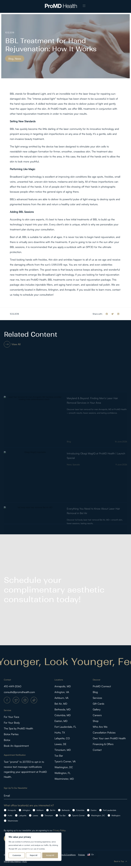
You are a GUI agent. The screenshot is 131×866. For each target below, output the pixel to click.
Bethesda (66, 810)
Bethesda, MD (62, 709)
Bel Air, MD (60, 703)
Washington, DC (63, 767)
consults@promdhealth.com (19, 692)
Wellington (115, 815)
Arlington (26, 810)
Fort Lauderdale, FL (65, 726)
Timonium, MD (62, 749)
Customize (17, 855)
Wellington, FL (62, 773)
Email (7, 795)
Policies (81, 854)
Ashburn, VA (61, 697)
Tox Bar (58, 755)
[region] (33, 847)
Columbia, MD (62, 715)
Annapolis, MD (62, 686)
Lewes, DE (60, 744)
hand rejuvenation (24, 103)
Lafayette (22, 815)
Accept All (50, 855)
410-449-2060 (12, 686)
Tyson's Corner (78, 815)
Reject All (33, 855)
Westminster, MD (64, 778)
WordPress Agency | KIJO (15, 861)
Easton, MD (60, 721)
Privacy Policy (59, 830)
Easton (93, 810)
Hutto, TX (59, 732)
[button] (84, 6)
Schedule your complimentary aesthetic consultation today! (54, 589)
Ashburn (39, 810)
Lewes (35, 815)
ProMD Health (59, 108)
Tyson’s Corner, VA (65, 761)
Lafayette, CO (62, 738)
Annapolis (12, 810)
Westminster (13, 821)
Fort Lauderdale (109, 810)
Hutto (10, 815)
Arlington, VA (61, 692)
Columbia (80, 810)
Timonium (49, 815)
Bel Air (52, 810)
